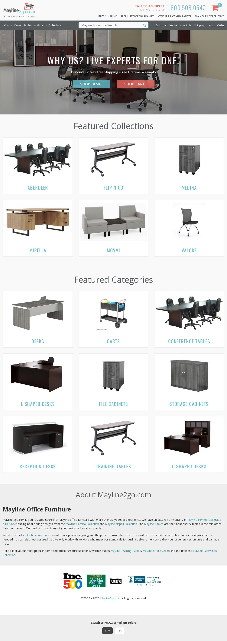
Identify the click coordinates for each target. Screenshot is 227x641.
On (120, 631)
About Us (185, 25)
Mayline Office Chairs (156, 551)
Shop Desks (91, 84)
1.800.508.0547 (186, 7)
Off (107, 631)
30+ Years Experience (209, 16)
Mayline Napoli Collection (121, 524)
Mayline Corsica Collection (82, 524)
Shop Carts (135, 84)
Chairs (8, 25)
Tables (27, 25)
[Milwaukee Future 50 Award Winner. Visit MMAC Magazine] (116, 581)
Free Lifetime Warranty (137, 16)
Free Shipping (108, 16)
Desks (17, 25)
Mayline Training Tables (126, 551)
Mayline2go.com (110, 598)
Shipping (199, 25)
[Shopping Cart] (216, 8)
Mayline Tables (154, 524)
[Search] (144, 25)
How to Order (215, 25)
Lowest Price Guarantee (174, 16)
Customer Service (166, 25)
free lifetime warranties (36, 535)
